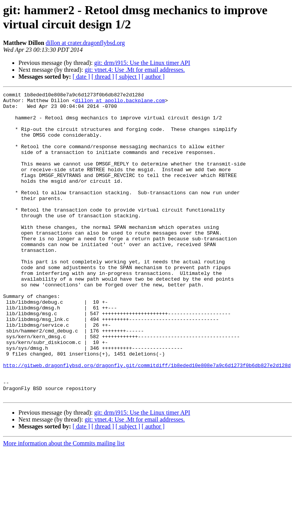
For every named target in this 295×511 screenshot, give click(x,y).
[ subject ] (128, 76)
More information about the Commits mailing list (63, 504)
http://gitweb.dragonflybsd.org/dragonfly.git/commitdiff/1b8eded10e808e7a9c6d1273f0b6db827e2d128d (147, 420)
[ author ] (153, 76)
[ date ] (81, 76)
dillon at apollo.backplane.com (120, 102)
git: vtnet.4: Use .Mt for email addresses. (135, 69)
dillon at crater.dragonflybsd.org (85, 43)
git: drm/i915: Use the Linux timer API (142, 63)
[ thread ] (102, 76)
